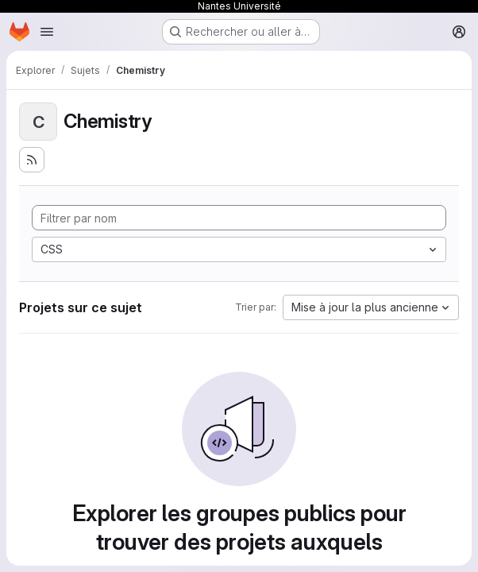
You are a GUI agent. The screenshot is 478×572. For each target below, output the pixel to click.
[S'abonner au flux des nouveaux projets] (31, 159)
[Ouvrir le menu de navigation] (47, 31)
